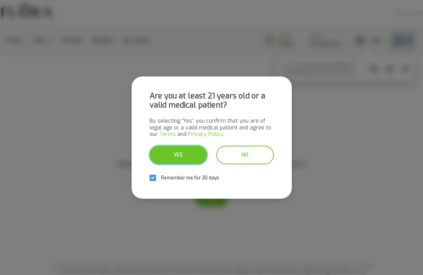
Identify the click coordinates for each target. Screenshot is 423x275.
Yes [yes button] (178, 155)
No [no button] (244, 155)
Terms (167, 134)
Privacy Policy (205, 134)
